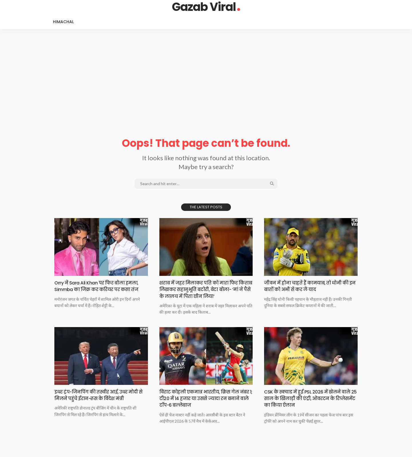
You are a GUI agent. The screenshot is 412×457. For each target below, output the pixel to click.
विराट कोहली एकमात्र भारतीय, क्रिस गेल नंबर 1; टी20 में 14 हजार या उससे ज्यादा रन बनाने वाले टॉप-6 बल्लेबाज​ (205, 405)
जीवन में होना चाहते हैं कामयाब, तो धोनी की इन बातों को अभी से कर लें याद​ (308, 286)
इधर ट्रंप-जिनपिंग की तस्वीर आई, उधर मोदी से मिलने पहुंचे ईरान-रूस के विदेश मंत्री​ (97, 405)
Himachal (63, 22)
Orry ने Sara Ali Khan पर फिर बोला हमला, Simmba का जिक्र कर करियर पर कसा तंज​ (99, 289)
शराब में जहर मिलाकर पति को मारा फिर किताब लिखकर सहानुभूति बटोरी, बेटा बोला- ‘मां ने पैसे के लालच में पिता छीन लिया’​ (204, 292)
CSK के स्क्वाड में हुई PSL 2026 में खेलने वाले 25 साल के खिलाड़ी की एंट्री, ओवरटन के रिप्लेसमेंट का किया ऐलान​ (310, 405)
